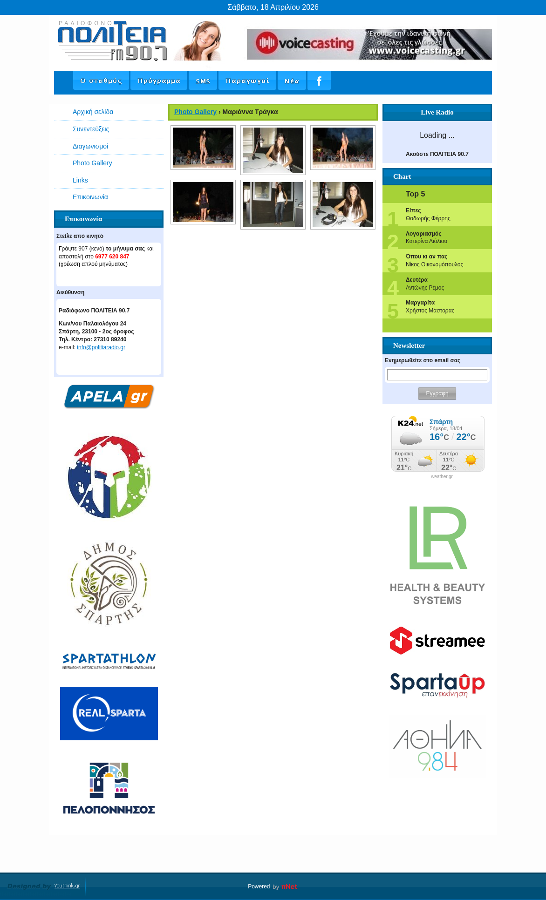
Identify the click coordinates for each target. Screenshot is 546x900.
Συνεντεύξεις (91, 129)
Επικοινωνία (90, 197)
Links (80, 180)
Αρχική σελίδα (93, 111)
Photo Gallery (92, 163)
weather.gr (442, 476)
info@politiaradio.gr (101, 347)
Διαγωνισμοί (90, 146)
